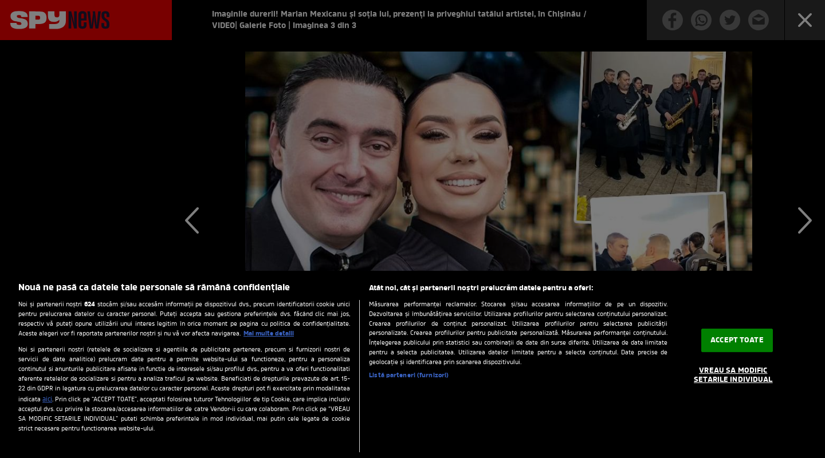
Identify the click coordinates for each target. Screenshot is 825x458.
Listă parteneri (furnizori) (409, 376)
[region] (412, 364)
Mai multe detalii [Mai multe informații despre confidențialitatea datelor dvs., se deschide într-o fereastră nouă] (268, 334)
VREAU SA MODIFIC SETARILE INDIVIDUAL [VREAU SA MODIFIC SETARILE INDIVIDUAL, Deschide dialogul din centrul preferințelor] (733, 375)
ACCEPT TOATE (737, 340)
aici (47, 399)
